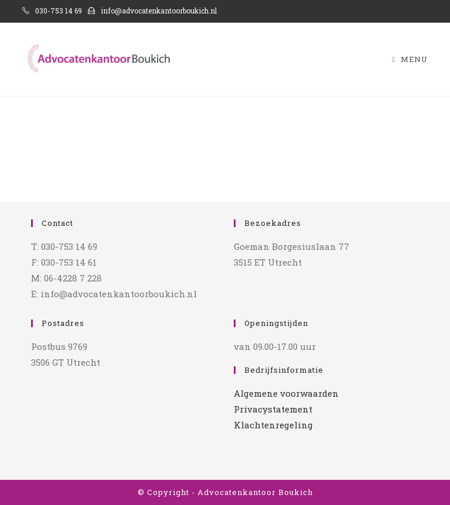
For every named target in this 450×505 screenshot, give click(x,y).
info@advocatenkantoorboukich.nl (152, 10)
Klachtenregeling (273, 425)
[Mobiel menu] (409, 59)
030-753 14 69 (52, 10)
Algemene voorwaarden (286, 393)
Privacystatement (273, 409)
